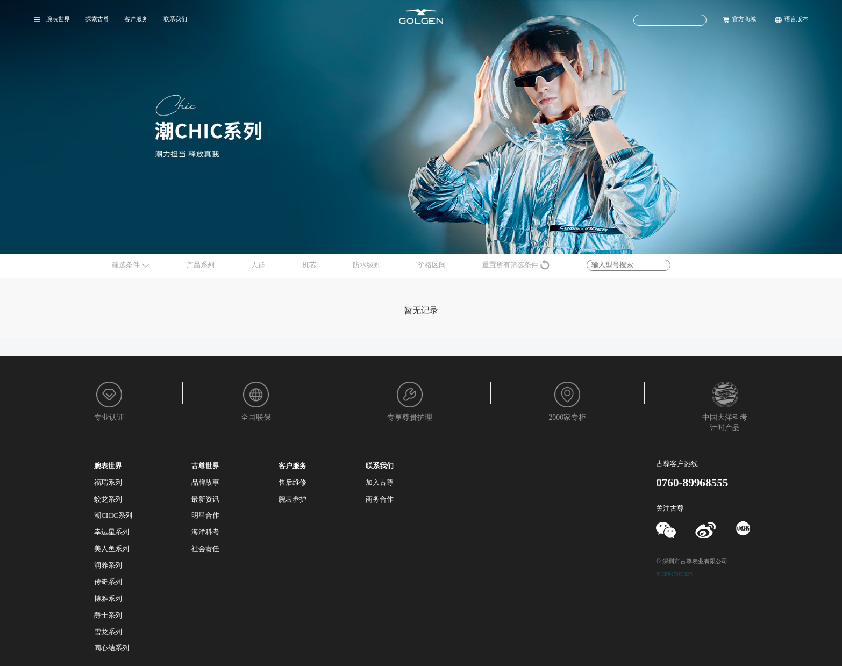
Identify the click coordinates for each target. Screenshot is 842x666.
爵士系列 (108, 615)
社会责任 (205, 549)
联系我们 (175, 19)
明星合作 (205, 515)
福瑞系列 (108, 482)
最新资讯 (205, 499)
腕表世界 (58, 19)
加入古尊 (380, 482)
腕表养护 (292, 499)
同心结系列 (111, 648)
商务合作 (380, 499)
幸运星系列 (111, 532)
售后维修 (292, 482)
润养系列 (108, 565)
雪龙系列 (108, 632)
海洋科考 (205, 532)
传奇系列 (108, 582)
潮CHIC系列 (113, 515)
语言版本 (796, 19)
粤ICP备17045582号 (674, 574)
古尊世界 (205, 466)
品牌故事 (205, 482)
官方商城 (744, 19)
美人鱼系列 (111, 549)
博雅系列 (108, 599)
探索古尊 (97, 19)
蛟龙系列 (108, 499)
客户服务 (136, 19)
